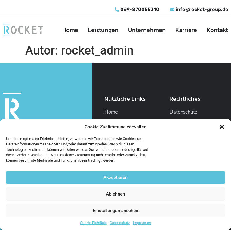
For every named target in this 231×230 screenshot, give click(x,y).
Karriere (186, 29)
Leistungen (103, 29)
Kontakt (217, 29)
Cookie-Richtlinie (93, 223)
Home (70, 29)
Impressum (142, 223)
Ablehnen (115, 194)
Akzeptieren (115, 177)
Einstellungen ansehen (115, 210)
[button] (222, 127)
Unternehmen (147, 29)
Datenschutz (120, 223)
